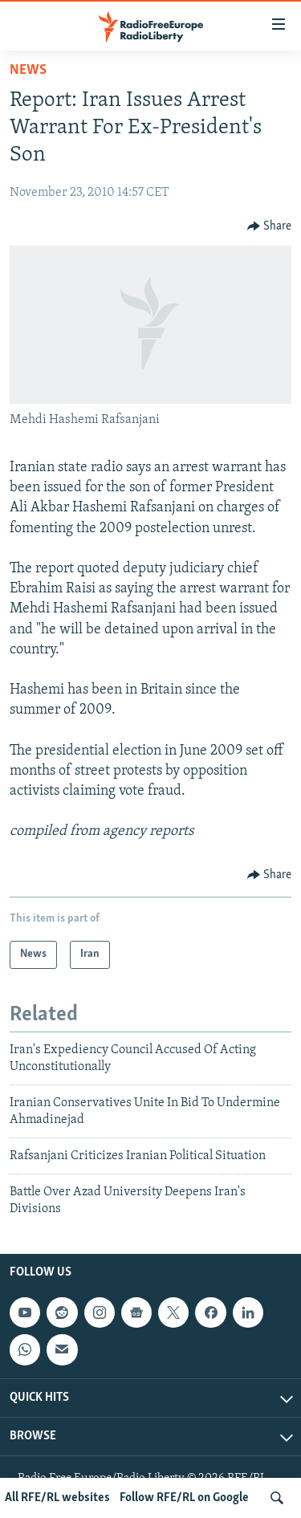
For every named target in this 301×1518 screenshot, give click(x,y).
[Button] (269, 226)
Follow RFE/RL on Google (184, 1498)
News (28, 70)
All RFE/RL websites (57, 1498)
